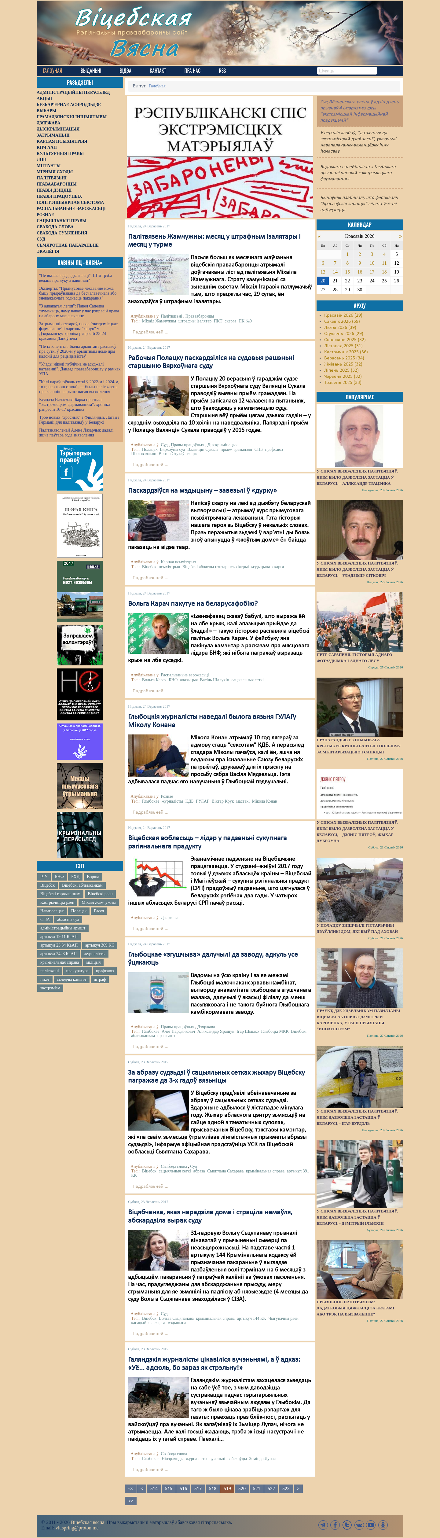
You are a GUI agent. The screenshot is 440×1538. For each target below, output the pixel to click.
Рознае (167, 796)
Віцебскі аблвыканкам (82, 885)
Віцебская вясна (87, 1522)
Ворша (93, 876)
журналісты (94, 953)
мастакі (243, 801)
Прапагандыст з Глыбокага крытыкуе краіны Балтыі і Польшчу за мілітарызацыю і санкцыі (359, 746)
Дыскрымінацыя (222, 445)
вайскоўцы (237, 1458)
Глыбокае (151, 801)
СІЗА (45, 919)
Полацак (79, 911)
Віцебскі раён (100, 894)
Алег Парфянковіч (178, 1031)
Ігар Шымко (248, 1031)
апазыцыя (189, 680)
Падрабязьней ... (150, 332)
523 (286, 1488)
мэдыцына (260, 567)
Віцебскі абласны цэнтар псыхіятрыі (215, 567)
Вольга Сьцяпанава (176, 1318)
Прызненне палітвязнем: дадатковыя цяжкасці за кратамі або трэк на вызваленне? (355, 1308)
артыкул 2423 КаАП (58, 953)
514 (154, 1488)
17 (372, 271)
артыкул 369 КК (99, 945)
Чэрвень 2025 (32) (343, 376)
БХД (75, 876)
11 (384, 263)
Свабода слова (174, 1166)
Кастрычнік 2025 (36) (346, 352)
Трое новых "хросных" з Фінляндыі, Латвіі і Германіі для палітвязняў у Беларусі (79, 420)
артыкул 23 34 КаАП (59, 945)
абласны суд (68, 919)
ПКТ (218, 321)
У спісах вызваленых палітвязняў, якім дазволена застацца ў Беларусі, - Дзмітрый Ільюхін (357, 1217)
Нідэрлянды (173, 1458)
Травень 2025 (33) (342, 382)
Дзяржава (169, 917)
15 (347, 271)
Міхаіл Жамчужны (99, 902)
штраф (100, 979)
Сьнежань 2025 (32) (345, 339)
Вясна (143, 47)
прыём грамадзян (236, 449)
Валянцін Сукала (202, 449)
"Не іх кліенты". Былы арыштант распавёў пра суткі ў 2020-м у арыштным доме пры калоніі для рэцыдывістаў (77, 351)
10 (372, 263)
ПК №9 (245, 321)
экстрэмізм (50, 988)
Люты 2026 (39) (340, 327)
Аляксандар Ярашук (215, 1031)
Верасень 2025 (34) (344, 358)
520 (242, 1488)
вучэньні (217, 1458)
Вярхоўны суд (172, 449)
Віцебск (47, 885)
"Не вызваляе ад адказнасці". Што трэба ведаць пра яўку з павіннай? (75, 278)
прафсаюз (105, 971)
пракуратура (77, 971)
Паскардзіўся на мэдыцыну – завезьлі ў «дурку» (202, 491)
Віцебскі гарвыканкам (60, 894)
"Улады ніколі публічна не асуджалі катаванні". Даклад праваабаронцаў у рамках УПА (80, 369)
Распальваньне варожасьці (185, 675)
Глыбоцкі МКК (274, 1031)
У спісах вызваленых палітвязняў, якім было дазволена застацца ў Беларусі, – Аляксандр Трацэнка (357, 477)
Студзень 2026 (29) (343, 333)
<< (130, 1488)
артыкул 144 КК (251, 1318)
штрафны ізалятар (194, 321)
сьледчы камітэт (71, 979)
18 (384, 271)
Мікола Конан (264, 801)
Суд (164, 445)
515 (168, 1488)
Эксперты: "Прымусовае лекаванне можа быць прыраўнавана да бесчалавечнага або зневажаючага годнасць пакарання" (77, 293)
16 (359, 271)
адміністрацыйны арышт (63, 928)
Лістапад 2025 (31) (343, 346)
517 (198, 1488)
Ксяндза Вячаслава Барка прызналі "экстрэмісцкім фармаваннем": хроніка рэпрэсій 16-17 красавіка (74, 404)
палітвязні (49, 971)
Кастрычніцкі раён (57, 902)
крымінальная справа (59, 962)
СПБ (259, 449)
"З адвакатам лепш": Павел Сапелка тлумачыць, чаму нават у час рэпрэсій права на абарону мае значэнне (79, 311)
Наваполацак (52, 911)
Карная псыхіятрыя (178, 562)
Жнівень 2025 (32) (343, 364)
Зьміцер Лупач (262, 1458)
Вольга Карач (154, 680)
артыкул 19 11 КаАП (59, 936)
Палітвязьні (171, 316)
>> (130, 1501)
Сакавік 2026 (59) (342, 321)
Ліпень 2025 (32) (341, 370)
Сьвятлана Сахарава (225, 1171)
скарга (230, 321)
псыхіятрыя (169, 567)
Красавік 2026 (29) (343, 315)
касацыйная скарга (148, 1322)
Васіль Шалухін (214, 680)
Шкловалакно (143, 453)
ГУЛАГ (202, 801)
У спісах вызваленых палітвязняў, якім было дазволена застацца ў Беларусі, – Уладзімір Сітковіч (357, 569)
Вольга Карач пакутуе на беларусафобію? (193, 604)
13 (323, 271)
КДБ (189, 801)
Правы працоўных (187, 445)
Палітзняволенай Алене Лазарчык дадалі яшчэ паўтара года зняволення (76, 432)
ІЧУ (44, 876)
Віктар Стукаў (172, 453)
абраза (199, 1171)
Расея (99, 911)
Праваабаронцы (199, 316)
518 (212, 1488)
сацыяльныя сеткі (247, 680)
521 (256, 1488)
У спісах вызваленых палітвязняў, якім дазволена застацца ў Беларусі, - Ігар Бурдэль (357, 1117)
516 (183, 1488)
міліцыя (93, 962)
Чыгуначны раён (283, 1318)
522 (271, 1488)
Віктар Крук (223, 801)
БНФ (59, 876)
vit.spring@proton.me (77, 1527)
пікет (45, 979)
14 (335, 271)
